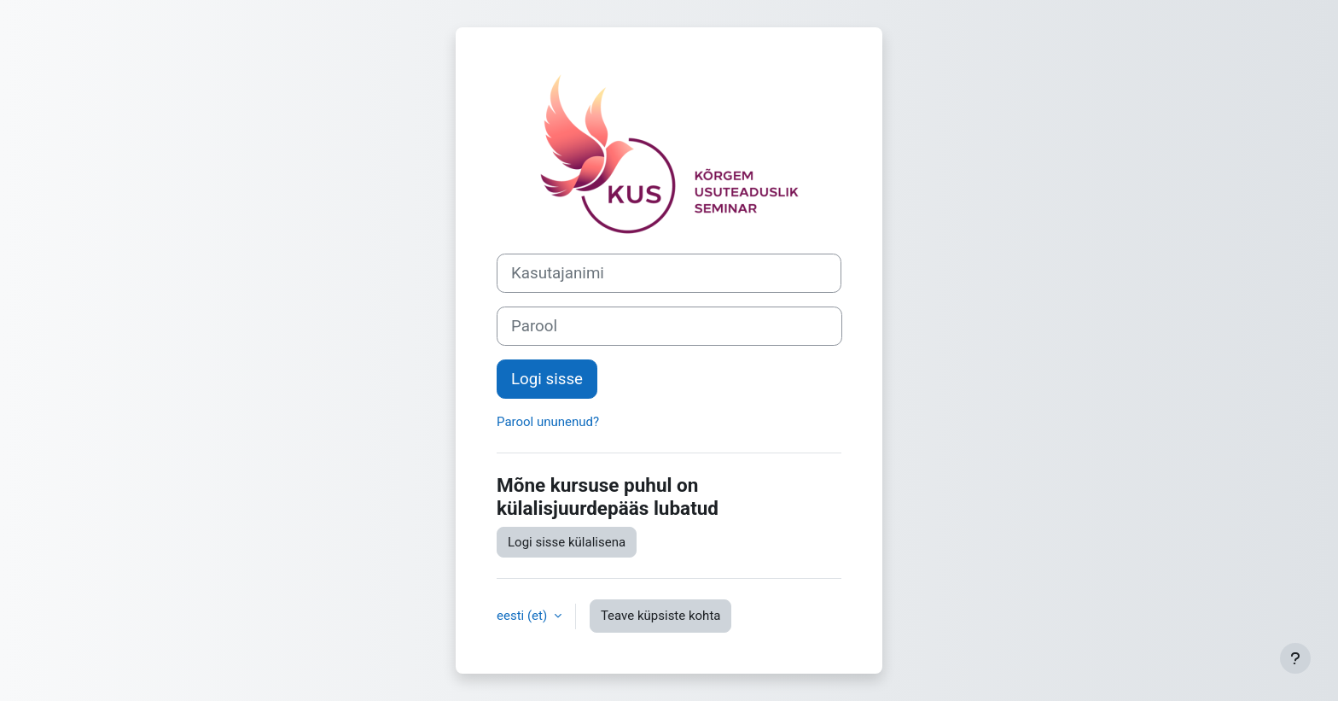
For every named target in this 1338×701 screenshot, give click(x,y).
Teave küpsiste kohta (661, 615)
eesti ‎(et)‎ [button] (523, 615)
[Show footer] (1295, 658)
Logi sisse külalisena (566, 542)
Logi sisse (547, 379)
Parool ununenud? (548, 421)
